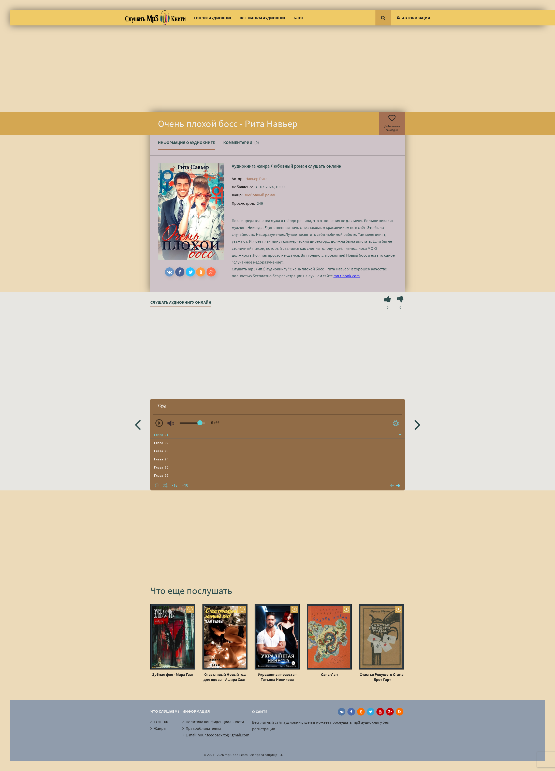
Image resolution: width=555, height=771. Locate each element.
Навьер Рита (256, 178)
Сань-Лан (329, 674)
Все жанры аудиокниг (263, 17)
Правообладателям (203, 728)
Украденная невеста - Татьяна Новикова (277, 677)
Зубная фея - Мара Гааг (173, 674)
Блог (299, 17)
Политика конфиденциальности (215, 721)
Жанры (160, 728)
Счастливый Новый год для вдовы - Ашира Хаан (224, 677)
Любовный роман (289, 166)
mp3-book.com (346, 275)
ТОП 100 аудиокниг (213, 17)
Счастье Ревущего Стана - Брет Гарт (381, 677)
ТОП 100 (161, 721)
